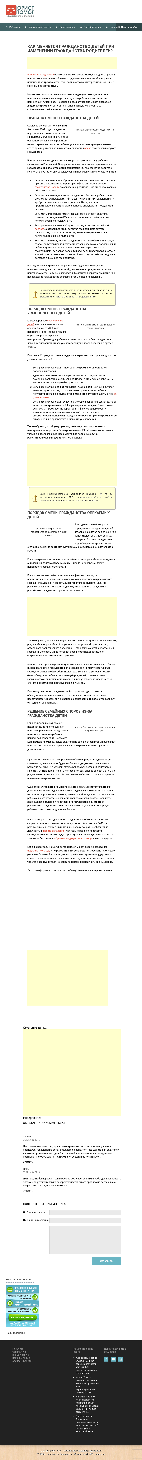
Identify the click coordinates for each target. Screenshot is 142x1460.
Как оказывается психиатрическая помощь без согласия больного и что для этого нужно (87, 1405)
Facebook (106, 1359)
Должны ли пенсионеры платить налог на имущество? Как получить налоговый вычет (87, 1425)
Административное (39, 27)
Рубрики (14, 27)
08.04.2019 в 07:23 (31, 1172)
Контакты (100, 1454)
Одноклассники (120, 1359)
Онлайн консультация (75, 1450)
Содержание (95, 1450)
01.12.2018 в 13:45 (31, 1140)
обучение (59, 838)
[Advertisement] (72, 63)
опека (87, 148)
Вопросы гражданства (40, 74)
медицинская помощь (79, 838)
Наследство (117, 27)
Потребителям (92, 27)
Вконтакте (113, 1359)
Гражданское (67, 27)
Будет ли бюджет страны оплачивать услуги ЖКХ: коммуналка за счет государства (86, 1367)
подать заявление (53, 830)
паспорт (39, 228)
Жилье (13, 34)
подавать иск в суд (38, 850)
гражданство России (47, 187)
